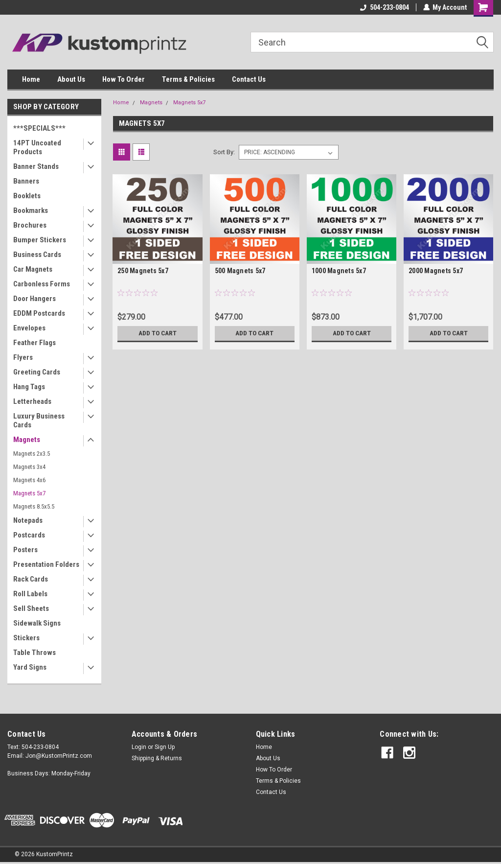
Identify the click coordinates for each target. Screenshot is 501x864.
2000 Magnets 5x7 (436, 271)
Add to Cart (157, 333)
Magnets (26, 439)
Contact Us (249, 79)
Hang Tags (29, 386)
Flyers (23, 357)
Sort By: (224, 152)
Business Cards (37, 254)
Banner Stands (36, 166)
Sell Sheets (31, 608)
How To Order (123, 79)
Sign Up (165, 747)
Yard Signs (29, 667)
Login (139, 747)
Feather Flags (34, 342)
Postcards (29, 535)
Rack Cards (30, 579)
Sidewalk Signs (37, 623)
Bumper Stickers (39, 239)
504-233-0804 (384, 7)
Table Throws (34, 652)
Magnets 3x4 (29, 466)
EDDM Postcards (39, 313)
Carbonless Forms (41, 284)
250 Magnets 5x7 (142, 271)
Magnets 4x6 (29, 480)
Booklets (27, 195)
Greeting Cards (36, 372)
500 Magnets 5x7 (240, 271)
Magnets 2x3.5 (31, 453)
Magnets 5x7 (29, 493)
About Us (71, 79)
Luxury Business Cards (39, 420)
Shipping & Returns (157, 758)
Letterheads (32, 401)
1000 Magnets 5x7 (339, 271)
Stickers (26, 637)
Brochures (29, 225)
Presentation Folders (46, 564)
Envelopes (29, 328)
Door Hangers (34, 298)
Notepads (28, 520)
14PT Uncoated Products (37, 147)
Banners (26, 181)
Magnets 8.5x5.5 (33, 506)
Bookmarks (30, 210)
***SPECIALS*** (39, 128)
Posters (25, 549)
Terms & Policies (188, 79)
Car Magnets (32, 269)
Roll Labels (30, 593)
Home (31, 79)
